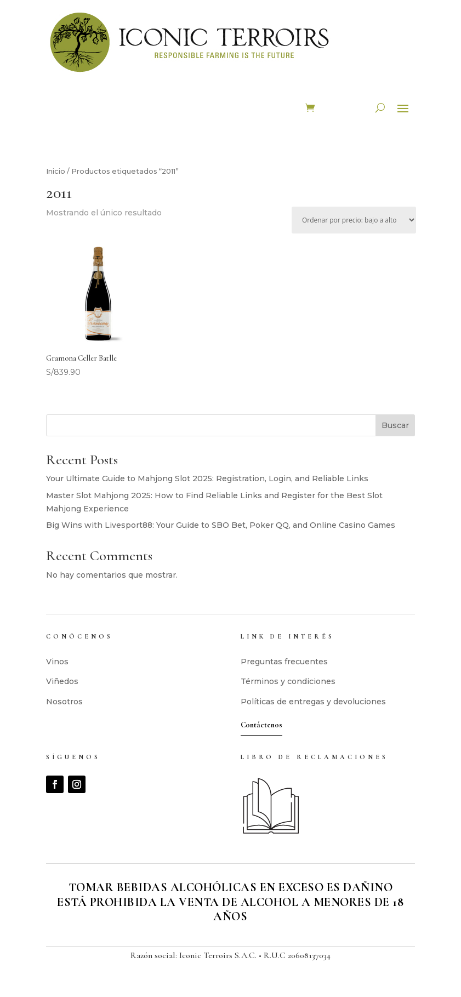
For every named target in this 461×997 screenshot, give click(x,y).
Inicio (55, 171)
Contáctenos (261, 725)
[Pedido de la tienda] (354, 220)
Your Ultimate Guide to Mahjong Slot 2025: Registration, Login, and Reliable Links (207, 478)
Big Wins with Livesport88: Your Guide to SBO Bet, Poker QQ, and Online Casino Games (220, 525)
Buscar (395, 425)
